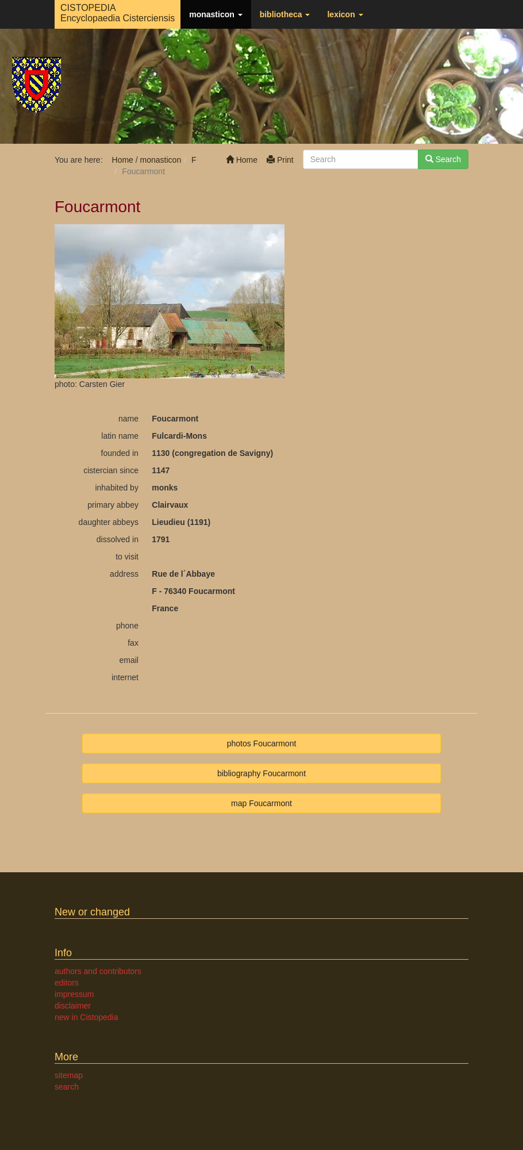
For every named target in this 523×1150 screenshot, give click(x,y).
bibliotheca (285, 14)
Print (280, 159)
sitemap (69, 1075)
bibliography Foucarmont (261, 773)
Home (241, 159)
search (67, 1086)
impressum (74, 994)
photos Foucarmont (262, 743)
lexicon (345, 14)
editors (67, 982)
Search (443, 159)
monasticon (215, 14)
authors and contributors (98, 971)
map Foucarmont (261, 803)
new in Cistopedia (86, 1017)
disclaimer (73, 1005)
